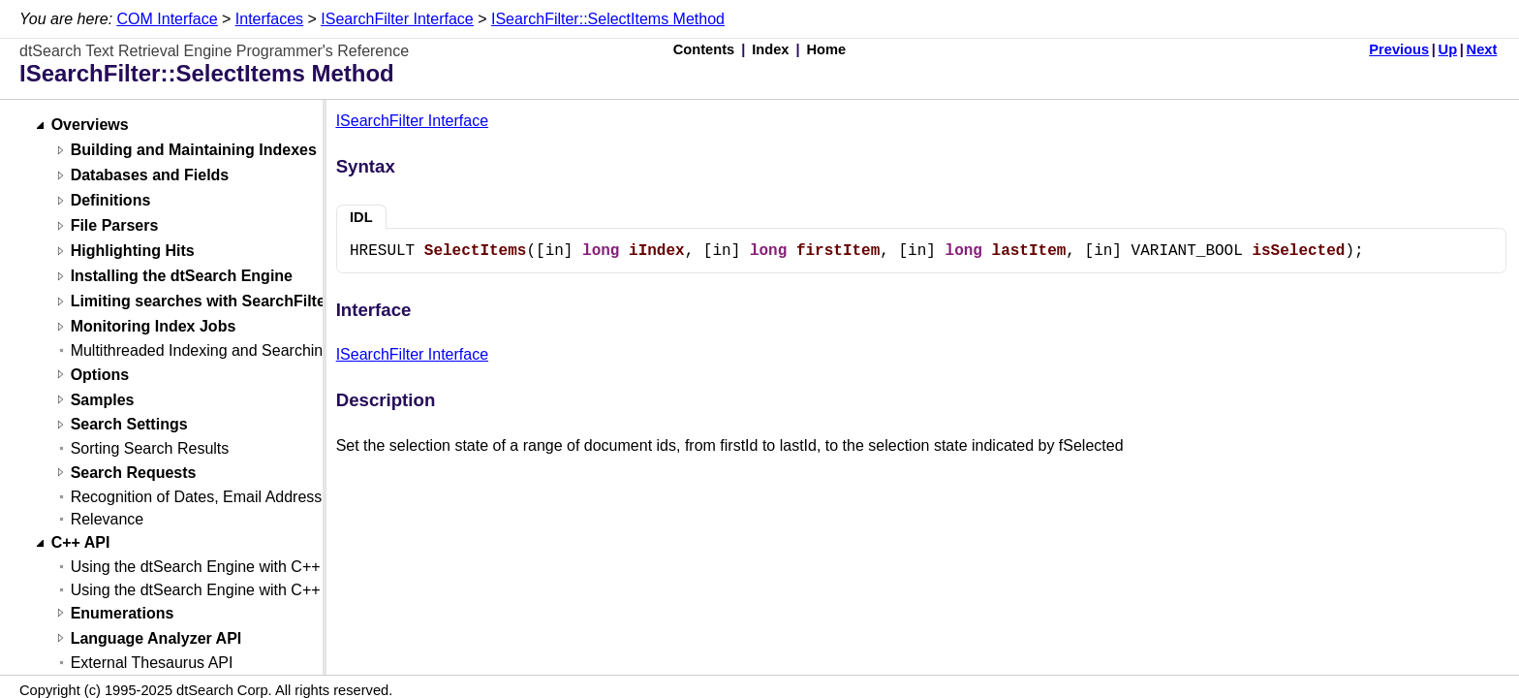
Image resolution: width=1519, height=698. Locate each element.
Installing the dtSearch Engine (182, 277)
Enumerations (122, 613)
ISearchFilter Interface (397, 19)
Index (770, 49)
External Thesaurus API (152, 662)
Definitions (111, 201)
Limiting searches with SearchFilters (205, 302)
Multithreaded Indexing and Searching (201, 350)
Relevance (107, 519)
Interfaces (269, 19)
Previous (1399, 49)
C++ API (80, 543)
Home (827, 49)
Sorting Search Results (150, 448)
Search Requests (134, 472)
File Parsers (115, 226)
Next (1482, 49)
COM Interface (167, 19)
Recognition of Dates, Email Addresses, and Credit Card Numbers (297, 497)
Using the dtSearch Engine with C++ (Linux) (221, 590)
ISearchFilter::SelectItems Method (608, 19)
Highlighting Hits (133, 251)
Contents (704, 49)
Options (100, 374)
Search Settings (129, 425)
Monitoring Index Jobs (153, 327)
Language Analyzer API (156, 638)
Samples (103, 400)
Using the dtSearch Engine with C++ (196, 566)
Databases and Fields (150, 176)
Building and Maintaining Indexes (194, 151)
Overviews (90, 125)
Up (1448, 49)
